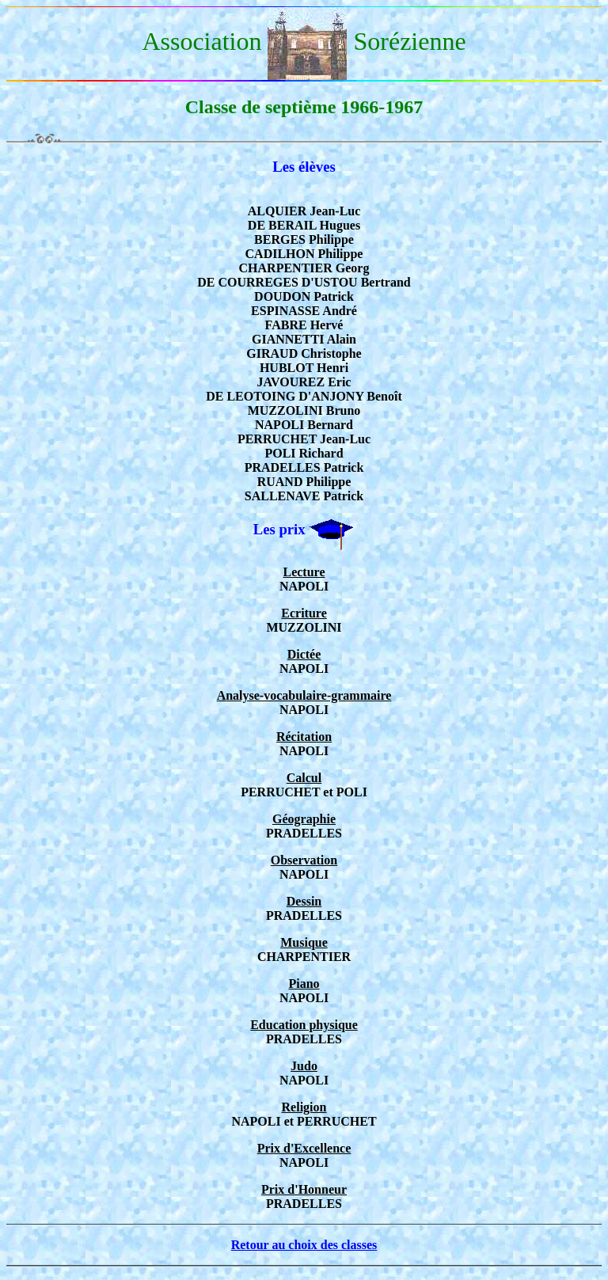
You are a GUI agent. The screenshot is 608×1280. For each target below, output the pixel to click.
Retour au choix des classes (304, 1245)
